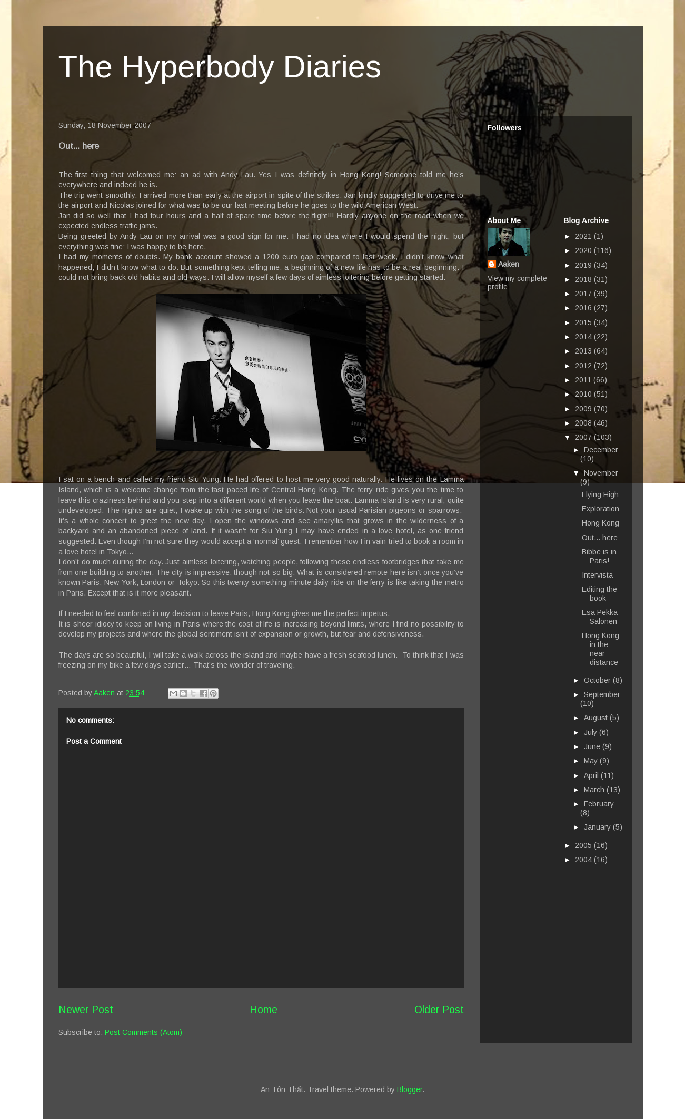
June (593, 746)
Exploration (600, 508)
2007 (584, 437)
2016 (584, 308)
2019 (584, 265)
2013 (584, 351)
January (598, 827)
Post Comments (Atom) (143, 1032)
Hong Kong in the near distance (600, 648)
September (602, 694)
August (597, 717)
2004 (584, 859)
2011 (584, 380)
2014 (584, 336)
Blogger (409, 1089)
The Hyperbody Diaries (220, 66)
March (595, 789)
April (592, 775)
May (592, 760)
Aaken (508, 264)
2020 (584, 250)
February (599, 804)
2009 (584, 409)
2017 (584, 293)
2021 (584, 236)
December (601, 450)
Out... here (600, 537)
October (598, 680)
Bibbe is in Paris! (599, 556)
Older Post (439, 1009)
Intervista (597, 575)
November (601, 473)
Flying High (600, 494)
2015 (584, 322)
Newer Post (85, 1009)
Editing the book (599, 593)
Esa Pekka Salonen (600, 616)
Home (263, 1009)
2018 (584, 279)
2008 (584, 423)
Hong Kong (600, 523)
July (591, 732)
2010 (584, 394)
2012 (584, 365)
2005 (584, 845)
